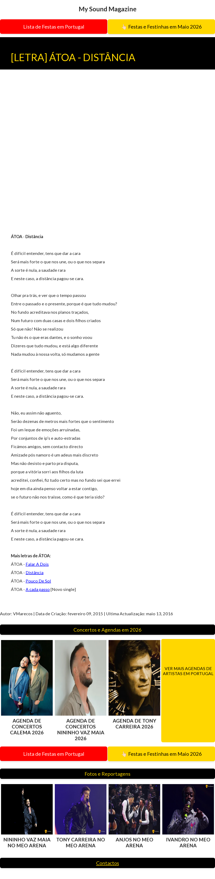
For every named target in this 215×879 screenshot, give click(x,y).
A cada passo (38, 589)
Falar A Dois (37, 564)
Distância (34, 572)
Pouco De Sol (38, 580)
